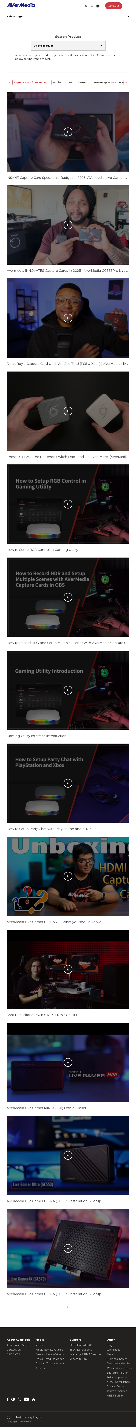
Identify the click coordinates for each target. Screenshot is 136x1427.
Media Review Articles (49, 1349)
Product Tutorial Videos (50, 1363)
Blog (109, 1345)
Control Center (77, 82)
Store (110, 1354)
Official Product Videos (50, 1359)
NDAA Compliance (118, 1381)
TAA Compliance (117, 1377)
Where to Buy (78, 1359)
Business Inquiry (117, 1359)
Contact (113, 5)
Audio (57, 82)
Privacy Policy (115, 1386)
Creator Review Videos (50, 1354)
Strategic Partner (117, 1372)
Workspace (113, 1349)
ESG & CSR (14, 1354)
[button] (126, 82)
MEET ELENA (115, 1395)
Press (39, 1345)
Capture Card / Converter (30, 82)
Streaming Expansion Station (112, 82)
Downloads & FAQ (81, 1345)
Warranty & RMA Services (85, 1354)
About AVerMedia (17, 1345)
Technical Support (81, 1349)
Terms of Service (117, 1391)
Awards (40, 1368)
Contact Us (14, 1349)
